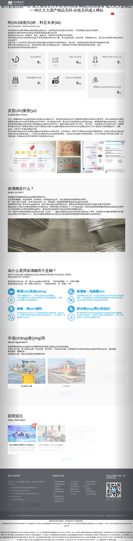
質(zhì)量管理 (73, 486)
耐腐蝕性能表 (57, 501)
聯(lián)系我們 (100, 8)
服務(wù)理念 (73, 489)
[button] (10, 270)
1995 (35, 62)
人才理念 (72, 494)
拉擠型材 (56, 486)
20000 (73, 83)
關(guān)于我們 (31, 8)
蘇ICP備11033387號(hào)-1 (86, 515)
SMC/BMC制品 (58, 499)
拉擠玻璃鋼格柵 (58, 484)
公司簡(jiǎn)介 (73, 482)
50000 (73, 62)
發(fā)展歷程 (73, 484)
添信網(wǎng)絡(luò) (112, 515)
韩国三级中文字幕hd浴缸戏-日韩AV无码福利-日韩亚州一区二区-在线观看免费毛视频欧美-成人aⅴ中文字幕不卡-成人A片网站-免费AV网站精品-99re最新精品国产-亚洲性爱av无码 (57, 532)
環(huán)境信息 (74, 491)
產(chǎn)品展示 (44, 8)
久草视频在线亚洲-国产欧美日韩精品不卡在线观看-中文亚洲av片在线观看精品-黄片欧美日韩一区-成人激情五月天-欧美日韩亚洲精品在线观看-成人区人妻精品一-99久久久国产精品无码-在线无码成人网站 (66, 523)
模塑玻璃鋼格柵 (58, 482)
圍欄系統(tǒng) (58, 496)
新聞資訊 (89, 8)
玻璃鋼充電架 (57, 489)
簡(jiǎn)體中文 (118, 13)
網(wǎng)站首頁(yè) (16, 8)
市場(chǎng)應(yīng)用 (61, 8)
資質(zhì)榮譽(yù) (78, 8)
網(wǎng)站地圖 (90, 494)
